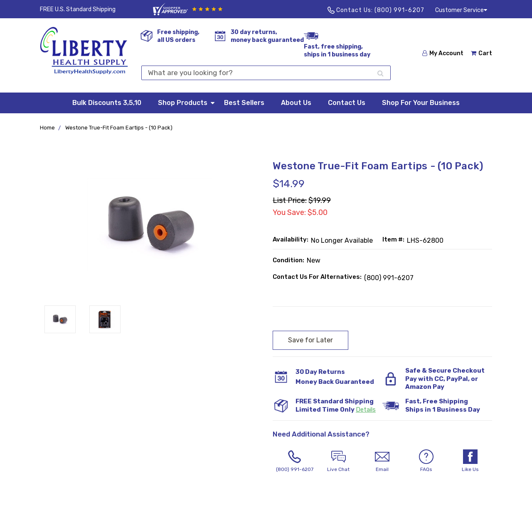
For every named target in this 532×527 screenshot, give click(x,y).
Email (382, 460)
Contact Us (346, 103)
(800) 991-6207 (399, 10)
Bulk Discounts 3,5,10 (106, 103)
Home (47, 127)
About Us (296, 103)
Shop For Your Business (421, 103)
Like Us (470, 460)
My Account (442, 53)
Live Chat (339, 460)
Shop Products (187, 102)
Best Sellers (244, 103)
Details (366, 409)
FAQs (426, 460)
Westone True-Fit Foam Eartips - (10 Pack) (118, 127)
